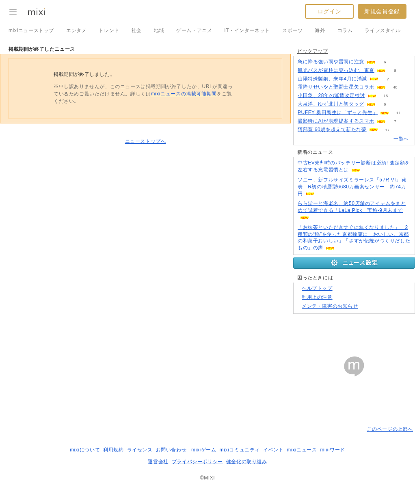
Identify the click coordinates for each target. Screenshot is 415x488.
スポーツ (292, 30)
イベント (273, 450)
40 (395, 87)
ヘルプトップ (317, 288)
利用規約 (113, 450)
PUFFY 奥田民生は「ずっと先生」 (338, 112)
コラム (345, 30)
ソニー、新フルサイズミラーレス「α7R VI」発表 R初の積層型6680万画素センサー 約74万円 (352, 186)
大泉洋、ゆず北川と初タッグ (331, 104)
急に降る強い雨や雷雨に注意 (331, 62)
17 (387, 129)
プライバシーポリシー (197, 461)
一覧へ (401, 139)
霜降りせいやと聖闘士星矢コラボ (336, 87)
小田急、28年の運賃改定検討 (331, 95)
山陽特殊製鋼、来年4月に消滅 (332, 79)
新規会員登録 (382, 11)
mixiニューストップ (31, 30)
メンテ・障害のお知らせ (330, 306)
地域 (159, 30)
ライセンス (140, 450)
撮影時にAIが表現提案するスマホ (336, 121)
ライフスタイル (382, 30)
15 (385, 95)
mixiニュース (302, 450)
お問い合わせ (171, 450)
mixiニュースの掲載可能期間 (183, 94)
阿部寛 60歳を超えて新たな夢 (332, 129)
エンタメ (76, 30)
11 (398, 112)
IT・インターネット (247, 30)
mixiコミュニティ (240, 450)
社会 (137, 30)
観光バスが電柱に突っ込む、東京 (336, 70)
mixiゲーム (203, 450)
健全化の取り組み (246, 461)
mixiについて (85, 450)
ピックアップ (312, 51)
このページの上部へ (390, 429)
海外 (320, 30)
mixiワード (332, 450)
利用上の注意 (317, 297)
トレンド (109, 30)
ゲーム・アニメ (194, 30)
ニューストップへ (145, 141)
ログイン (329, 11)
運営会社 (158, 461)
